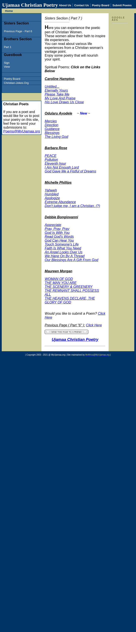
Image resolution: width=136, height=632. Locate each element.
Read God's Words (59, 236)
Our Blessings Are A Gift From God (71, 260)
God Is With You (57, 233)
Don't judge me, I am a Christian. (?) (72, 206)
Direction (51, 125)
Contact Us (81, 5)
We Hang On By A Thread (64, 256)
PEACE (50, 156)
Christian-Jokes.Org (16, 83)
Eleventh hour (55, 163)
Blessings (52, 133)
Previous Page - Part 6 (18, 31)
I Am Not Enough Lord (62, 167)
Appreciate (53, 225)
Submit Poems (122, 5)
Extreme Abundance (60, 202)
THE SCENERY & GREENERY (69, 287)
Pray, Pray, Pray (57, 229)
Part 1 (7, 47)
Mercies (51, 121)
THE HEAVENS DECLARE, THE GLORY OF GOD (70, 300)
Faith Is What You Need (63, 248)
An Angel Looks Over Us (63, 252)
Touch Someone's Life (62, 244)
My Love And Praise (60, 98)
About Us (65, 5)
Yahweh (51, 190)
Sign (6, 62)
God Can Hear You (59, 240)
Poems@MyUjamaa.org (21, 131)
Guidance (52, 129)
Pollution (51, 159)
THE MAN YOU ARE (61, 283)
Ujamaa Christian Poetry (75, 339)
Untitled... (52, 86)
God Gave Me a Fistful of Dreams (70, 171)
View (7, 66)
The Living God (56, 137)
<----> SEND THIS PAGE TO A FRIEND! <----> (66, 332)
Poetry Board (100, 5)
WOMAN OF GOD (59, 279)
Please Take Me (57, 94)
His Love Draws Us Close (64, 102)
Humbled (52, 194)
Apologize (52, 198)
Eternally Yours (56, 90)
